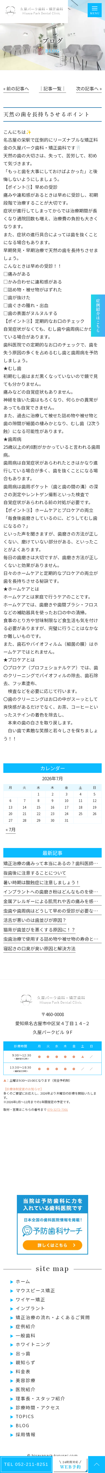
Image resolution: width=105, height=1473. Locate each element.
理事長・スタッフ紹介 (40, 1398)
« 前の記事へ (16, 88)
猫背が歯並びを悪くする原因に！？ (39, 929)
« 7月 (11, 829)
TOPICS (25, 1416)
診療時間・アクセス (38, 1407)
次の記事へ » (89, 88)
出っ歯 (23, 1353)
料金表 (23, 1371)
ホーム (23, 1281)
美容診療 (26, 1380)
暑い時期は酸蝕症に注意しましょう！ (41, 882)
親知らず (26, 1362)
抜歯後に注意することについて (34, 872)
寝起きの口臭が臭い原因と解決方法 (39, 948)
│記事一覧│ (52, 88)
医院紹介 (26, 1389)
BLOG (22, 1425)
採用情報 (26, 1434)
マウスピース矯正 (35, 1290)
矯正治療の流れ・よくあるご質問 (53, 1317)
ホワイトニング (33, 1344)
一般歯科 (26, 1335)
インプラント (30, 1308)
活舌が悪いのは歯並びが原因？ (35, 920)
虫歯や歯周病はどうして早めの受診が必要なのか (52, 910)
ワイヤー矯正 (30, 1299)
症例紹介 (26, 1326)
